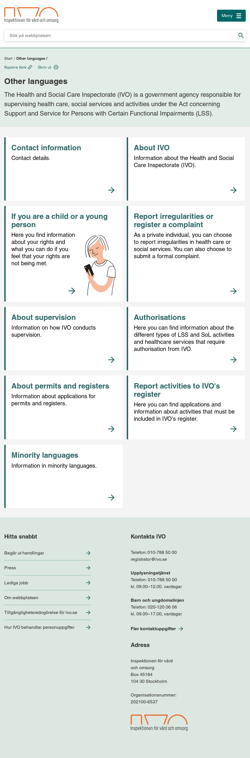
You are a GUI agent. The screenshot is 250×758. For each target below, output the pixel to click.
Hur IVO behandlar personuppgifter (39, 627)
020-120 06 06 (162, 607)
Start (8, 58)
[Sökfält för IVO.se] (120, 35)
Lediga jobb (16, 583)
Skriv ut (44, 67)
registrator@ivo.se (149, 559)
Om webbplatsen (21, 597)
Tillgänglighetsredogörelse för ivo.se (40, 612)
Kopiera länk (15, 67)
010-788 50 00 (162, 552)
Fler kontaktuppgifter (153, 628)
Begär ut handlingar (24, 553)
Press (10, 567)
